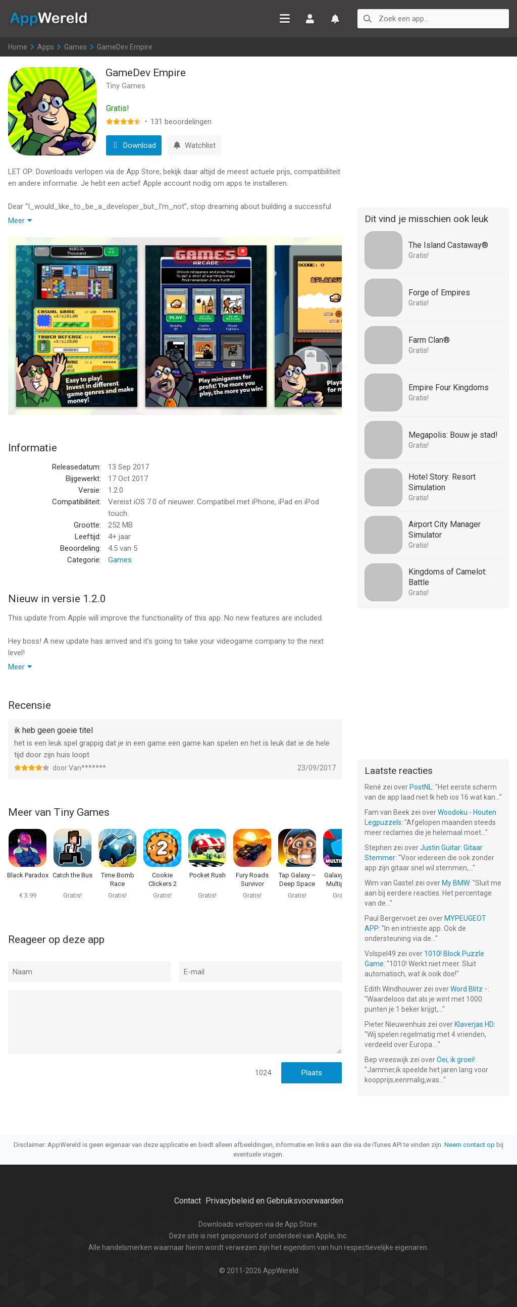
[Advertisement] (433, 130)
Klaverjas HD (474, 1024)
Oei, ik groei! (456, 1060)
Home (17, 47)
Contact (187, 1201)
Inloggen (310, 18)
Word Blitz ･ (469, 989)
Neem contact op (469, 1144)
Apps (45, 47)
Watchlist (335, 18)
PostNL (420, 787)
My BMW (456, 883)
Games (75, 47)
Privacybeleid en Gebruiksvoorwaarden (274, 1201)
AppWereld (48, 18)
